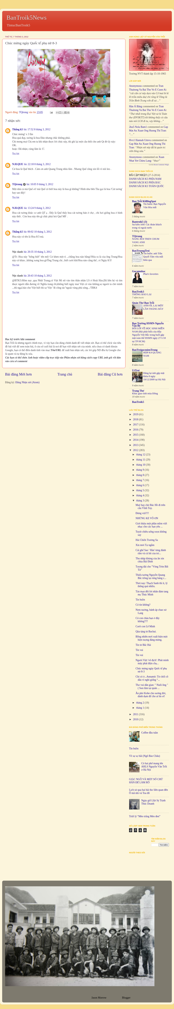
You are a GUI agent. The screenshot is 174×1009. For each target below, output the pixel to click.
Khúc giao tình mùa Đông (145, 393)
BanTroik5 (138, 402)
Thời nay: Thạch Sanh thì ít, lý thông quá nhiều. (152, 585)
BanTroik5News (27, 17)
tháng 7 (140, 480)
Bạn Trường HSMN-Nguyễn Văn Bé (148, 324)
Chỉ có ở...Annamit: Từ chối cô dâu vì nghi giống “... (152, 678)
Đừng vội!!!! (142, 513)
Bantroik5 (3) (139, 221)
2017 (136, 424)
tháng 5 (140, 490)
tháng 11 (141, 459)
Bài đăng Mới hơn (18, 374)
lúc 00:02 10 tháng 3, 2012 (38, 231)
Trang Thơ (138, 390)
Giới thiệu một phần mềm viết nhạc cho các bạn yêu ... (151, 525)
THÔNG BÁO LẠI (141, 294)
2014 (136, 439)
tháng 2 (140, 702)
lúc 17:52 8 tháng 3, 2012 (37, 129)
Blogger (126, 997)
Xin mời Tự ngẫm (145, 545)
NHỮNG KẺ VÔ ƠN (147, 518)
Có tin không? (143, 604)
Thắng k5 (17, 129)
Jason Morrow (98, 997)
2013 (136, 445)
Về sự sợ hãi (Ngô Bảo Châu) (144, 755)
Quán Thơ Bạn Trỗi (143, 302)
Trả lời (15, 153)
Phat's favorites (150, 274)
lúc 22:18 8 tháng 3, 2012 (37, 164)
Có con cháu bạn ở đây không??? (148, 620)
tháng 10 (141, 464)
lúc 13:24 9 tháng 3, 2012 (37, 208)
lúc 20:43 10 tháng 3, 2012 (38, 275)
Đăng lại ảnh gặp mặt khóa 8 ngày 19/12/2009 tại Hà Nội (154, 376)
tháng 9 (140, 469)
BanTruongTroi (140, 250)
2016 (136, 429)
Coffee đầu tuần (149, 732)
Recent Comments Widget (161, 164)
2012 (136, 450)
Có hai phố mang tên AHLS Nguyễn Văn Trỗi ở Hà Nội (154, 766)
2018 (136, 419)
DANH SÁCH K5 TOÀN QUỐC (146, 186)
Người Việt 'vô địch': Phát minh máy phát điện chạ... (152, 662)
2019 (136, 414)
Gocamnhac (138, 271)
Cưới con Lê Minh (145, 626)
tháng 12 (141, 454)
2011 (136, 714)
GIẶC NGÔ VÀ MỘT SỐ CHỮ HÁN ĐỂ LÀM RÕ (146, 781)
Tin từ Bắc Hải (143, 644)
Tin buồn (140, 599)
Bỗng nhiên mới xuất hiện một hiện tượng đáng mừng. (151, 638)
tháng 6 (140, 485)
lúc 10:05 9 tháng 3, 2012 (40, 184)
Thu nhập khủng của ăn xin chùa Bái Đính (150, 560)
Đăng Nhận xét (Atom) (27, 382)
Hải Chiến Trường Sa (147, 539)
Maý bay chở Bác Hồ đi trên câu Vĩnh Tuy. (150, 507)
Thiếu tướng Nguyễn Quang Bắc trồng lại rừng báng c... (151, 576)
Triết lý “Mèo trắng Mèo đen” (144, 816)
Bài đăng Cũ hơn (110, 374)
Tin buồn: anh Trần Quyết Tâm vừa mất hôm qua (153, 256)
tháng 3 (140, 500)
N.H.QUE (17, 164)
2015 (136, 434)
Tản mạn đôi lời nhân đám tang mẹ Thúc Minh (152, 593)
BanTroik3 (138, 291)
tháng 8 (140, 475)
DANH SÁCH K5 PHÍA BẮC (145, 182)
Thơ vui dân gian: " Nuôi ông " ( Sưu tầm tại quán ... (152, 686)
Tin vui (139, 650)
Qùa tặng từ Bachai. (146, 631)
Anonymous (135, 85)
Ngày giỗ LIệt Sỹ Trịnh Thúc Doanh (153, 802)
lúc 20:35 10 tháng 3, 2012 (38, 251)
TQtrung (17, 184)
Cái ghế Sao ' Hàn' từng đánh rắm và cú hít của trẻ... (151, 552)
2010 (136, 719)
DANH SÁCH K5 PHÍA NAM (145, 178)
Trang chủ (64, 374)
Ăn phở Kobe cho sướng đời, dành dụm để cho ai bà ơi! (151, 695)
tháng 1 (140, 707)
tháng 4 (140, 495)
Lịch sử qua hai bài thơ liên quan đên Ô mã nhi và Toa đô (148, 791)
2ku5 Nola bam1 (138, 126)
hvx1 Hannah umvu (140, 140)
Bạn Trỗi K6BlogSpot (144, 201)
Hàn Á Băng (135, 106)
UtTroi (135, 370)
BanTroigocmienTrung (144, 349)
